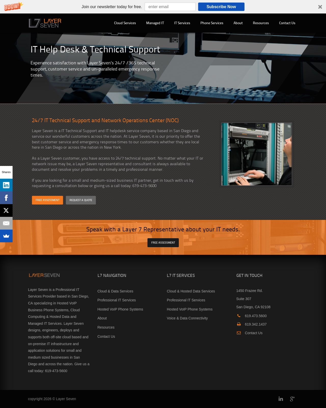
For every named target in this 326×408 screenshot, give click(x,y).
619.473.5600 (251, 316)
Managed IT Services (45, 323)
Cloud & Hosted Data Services (191, 291)
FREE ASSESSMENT (47, 200)
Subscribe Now (221, 7)
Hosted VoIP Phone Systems (120, 309)
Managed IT (155, 22)
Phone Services (211, 22)
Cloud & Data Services (115, 291)
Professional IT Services (117, 300)
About (238, 22)
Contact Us (287, 22)
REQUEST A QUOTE (81, 200)
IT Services (182, 22)
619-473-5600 (56, 371)
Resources (261, 22)
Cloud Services (125, 22)
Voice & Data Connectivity (187, 318)
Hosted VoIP (67, 303)
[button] (163, 6)
